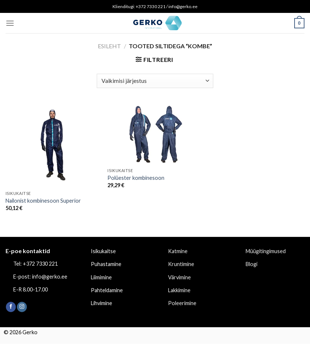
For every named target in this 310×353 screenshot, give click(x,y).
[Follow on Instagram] (22, 307)
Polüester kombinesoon (135, 178)
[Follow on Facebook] (11, 307)
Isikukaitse (103, 251)
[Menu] (10, 23)
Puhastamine (106, 264)
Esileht (109, 45)
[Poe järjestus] (155, 81)
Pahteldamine (107, 290)
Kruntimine (181, 264)
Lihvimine (101, 303)
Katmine (178, 251)
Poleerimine (182, 303)
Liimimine (101, 277)
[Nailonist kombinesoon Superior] (53, 145)
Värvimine (179, 277)
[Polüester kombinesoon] (154, 133)
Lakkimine (179, 290)
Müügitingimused (266, 251)
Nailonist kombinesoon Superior (43, 201)
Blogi (251, 264)
